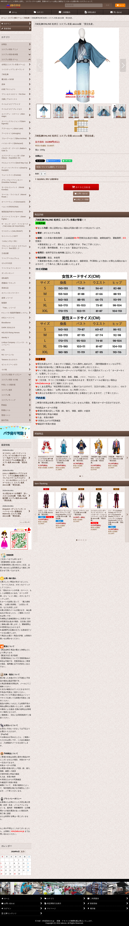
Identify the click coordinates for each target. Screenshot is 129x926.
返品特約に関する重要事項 (46, 179)
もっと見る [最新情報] (24, 522)
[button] (39, 65)
